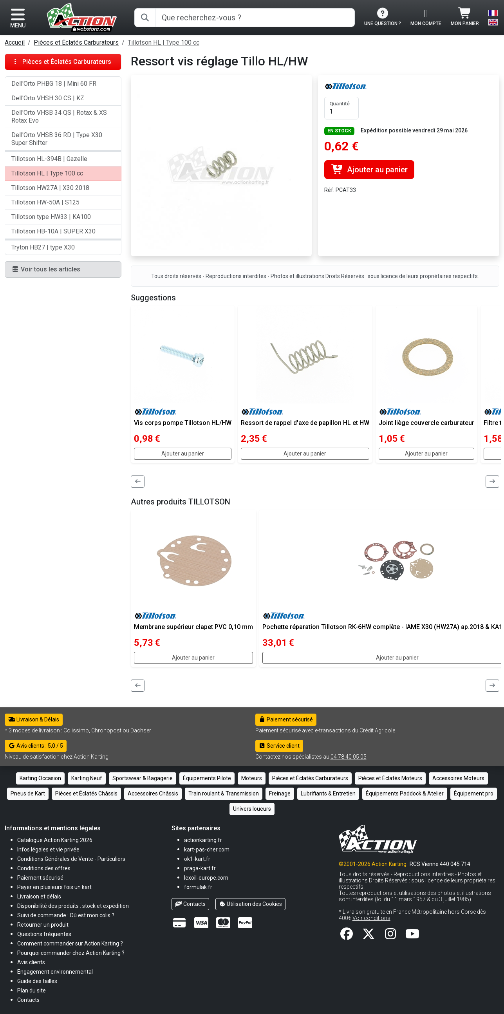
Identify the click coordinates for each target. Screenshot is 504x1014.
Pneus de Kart (28, 793)
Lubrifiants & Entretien (328, 793)
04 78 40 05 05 (349, 757)
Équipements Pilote (207, 778)
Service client (279, 746)
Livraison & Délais (33, 719)
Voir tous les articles (45, 269)
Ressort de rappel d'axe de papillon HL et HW (305, 423)
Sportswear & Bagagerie (142, 778)
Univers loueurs (252, 809)
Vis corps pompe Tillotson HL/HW (182, 423)
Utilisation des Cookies (250, 904)
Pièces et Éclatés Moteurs (390, 778)
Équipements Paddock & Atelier (405, 793)
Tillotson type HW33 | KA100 (51, 217)
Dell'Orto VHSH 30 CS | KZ (47, 98)
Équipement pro (473, 793)
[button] (37, 981)
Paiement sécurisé (286, 719)
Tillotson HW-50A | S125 (45, 202)
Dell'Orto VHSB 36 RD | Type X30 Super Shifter (56, 138)
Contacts (190, 904)
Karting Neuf (86, 778)
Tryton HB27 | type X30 (43, 247)
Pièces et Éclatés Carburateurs (76, 42)
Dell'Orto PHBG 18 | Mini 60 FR (53, 83)
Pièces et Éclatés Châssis (86, 793)
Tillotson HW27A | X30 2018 (50, 188)
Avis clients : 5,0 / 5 (35, 746)
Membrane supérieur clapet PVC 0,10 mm (193, 627)
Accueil (15, 42)
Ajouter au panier (369, 169)
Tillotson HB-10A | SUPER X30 (53, 231)
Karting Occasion (40, 778)
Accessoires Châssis (153, 793)
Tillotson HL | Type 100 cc (163, 42)
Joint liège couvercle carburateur (426, 423)
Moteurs (251, 778)
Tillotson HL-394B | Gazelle (49, 159)
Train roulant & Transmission (223, 793)
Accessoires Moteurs (458, 778)
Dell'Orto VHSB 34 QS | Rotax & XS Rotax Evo (59, 116)
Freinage (280, 793)
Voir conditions (371, 918)
